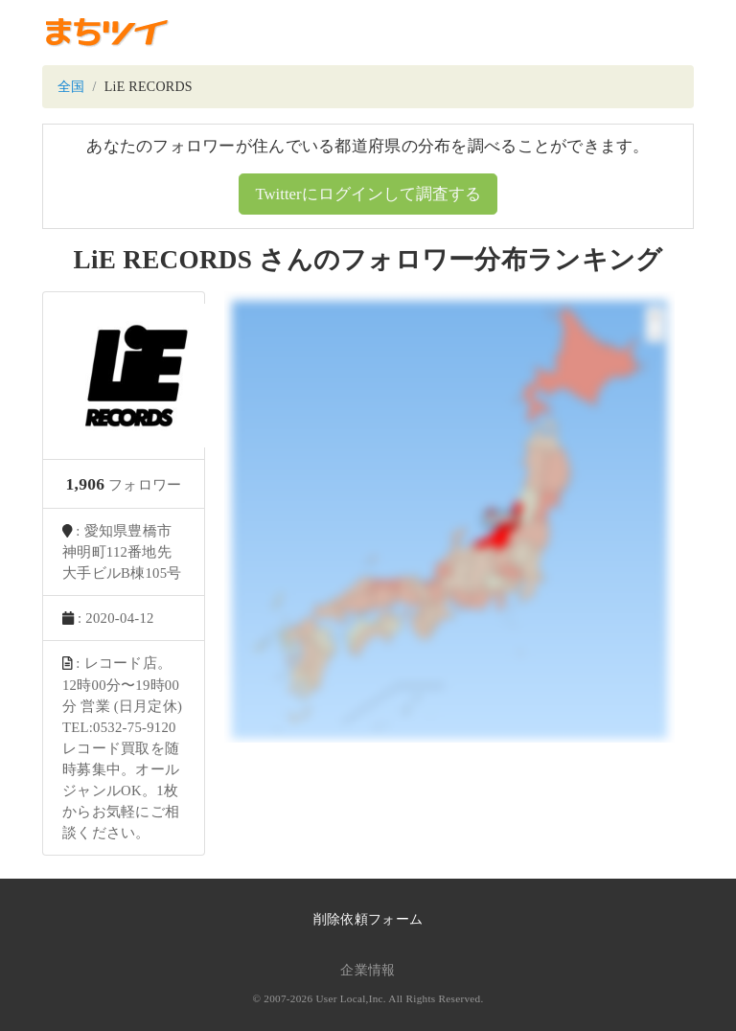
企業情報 (367, 970)
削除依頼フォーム (368, 919)
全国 (71, 87)
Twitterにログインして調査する (367, 194)
